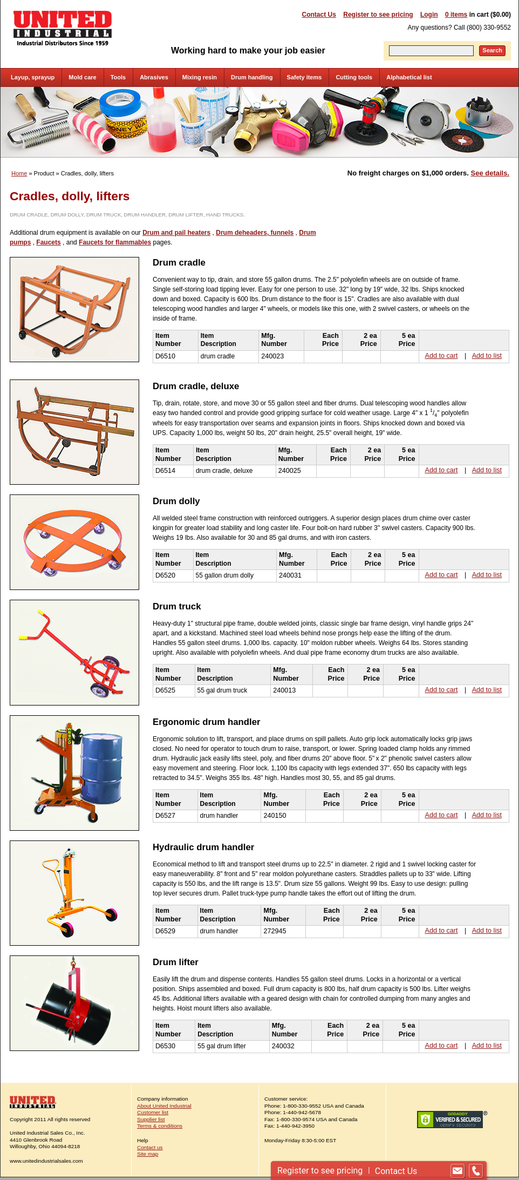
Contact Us (319, 14)
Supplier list (151, 1119)
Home (19, 173)
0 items (456, 14)
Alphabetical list (409, 77)
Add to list (487, 356)
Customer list (152, 1112)
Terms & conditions (159, 1126)
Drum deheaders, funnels (254, 232)
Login (429, 14)
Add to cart (441, 356)
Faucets (48, 242)
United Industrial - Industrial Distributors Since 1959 (62, 28)
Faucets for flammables (115, 242)
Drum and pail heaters (176, 232)
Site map (147, 1154)
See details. (490, 173)
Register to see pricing (378, 14)
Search (492, 50)
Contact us (150, 1147)
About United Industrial (164, 1106)
